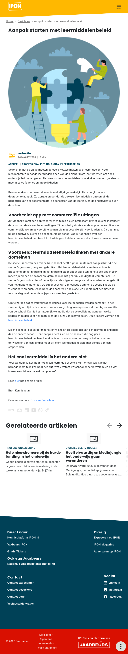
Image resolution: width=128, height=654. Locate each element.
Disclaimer (46, 634)
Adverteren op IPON (107, 551)
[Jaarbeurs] (94, 644)
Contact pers (16, 596)
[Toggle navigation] (119, 6)
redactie (24, 153)
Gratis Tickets (16, 551)
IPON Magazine (104, 544)
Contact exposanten (20, 582)
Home (10, 21)
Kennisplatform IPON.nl (23, 537)
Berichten (24, 21)
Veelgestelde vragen (20, 603)
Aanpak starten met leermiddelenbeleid (58, 21)
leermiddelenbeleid (20, 320)
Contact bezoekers (19, 589)
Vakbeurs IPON (17, 544)
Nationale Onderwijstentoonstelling (31, 563)
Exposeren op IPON (107, 537)
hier (17, 381)
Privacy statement (46, 647)
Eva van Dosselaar (42, 400)
